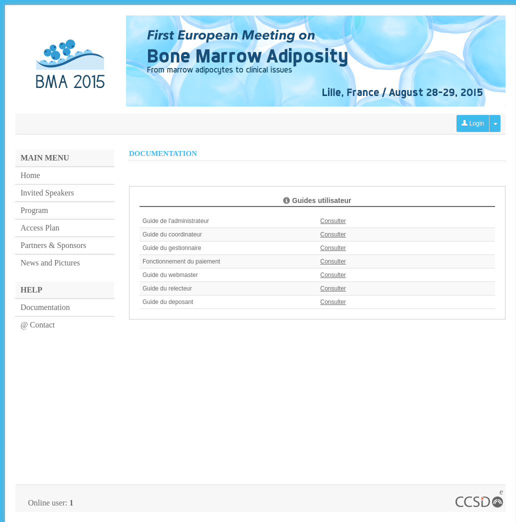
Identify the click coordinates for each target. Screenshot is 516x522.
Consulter (333, 221)
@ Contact (37, 324)
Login (473, 123)
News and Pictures (50, 262)
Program (34, 210)
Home (30, 175)
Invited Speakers (47, 192)
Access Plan (40, 228)
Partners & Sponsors (53, 245)
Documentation (45, 307)
